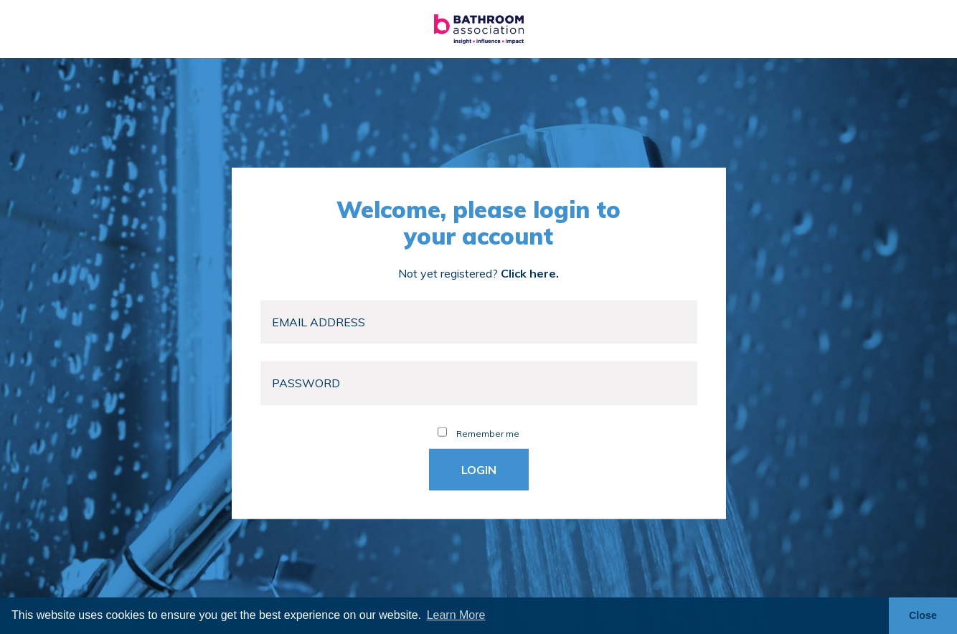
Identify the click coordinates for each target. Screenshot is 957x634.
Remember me (478, 432)
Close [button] (923, 615)
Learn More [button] (456, 615)
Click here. (530, 272)
